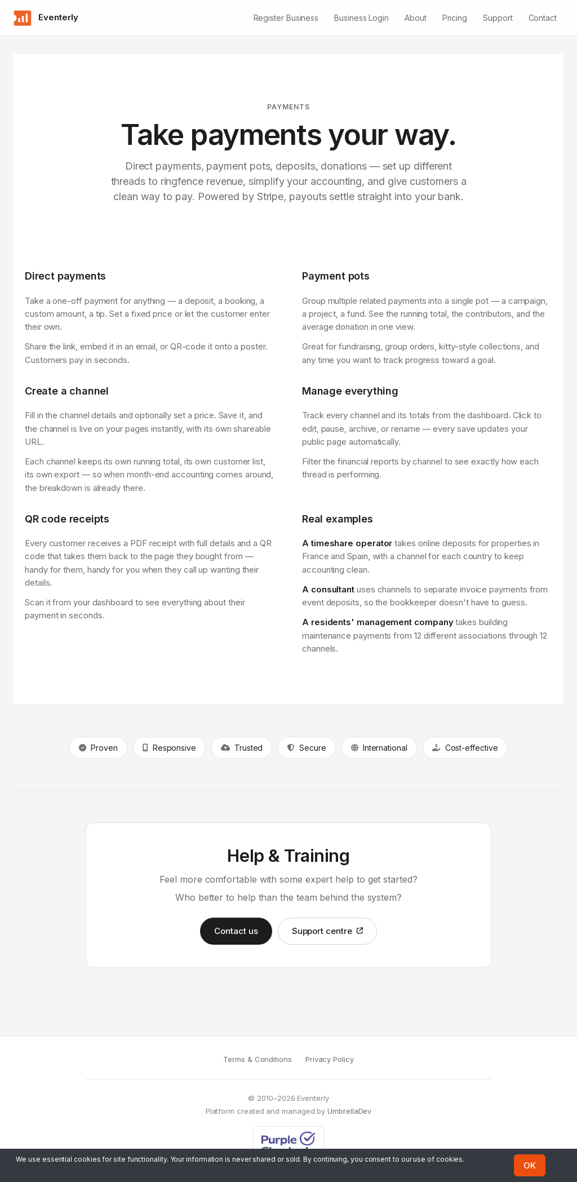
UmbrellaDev (349, 1110)
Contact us (236, 931)
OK (529, 1165)
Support (497, 18)
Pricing (454, 18)
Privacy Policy (329, 1059)
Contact (543, 18)
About (416, 18)
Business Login (361, 18)
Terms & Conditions (257, 1059)
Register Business (286, 18)
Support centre (327, 931)
